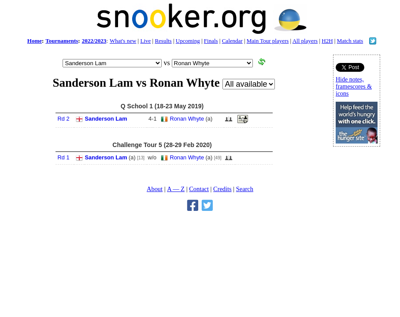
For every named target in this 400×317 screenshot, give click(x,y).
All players (305, 40)
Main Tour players (268, 40)
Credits (222, 188)
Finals (211, 40)
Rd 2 (64, 118)
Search (244, 188)
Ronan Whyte (187, 118)
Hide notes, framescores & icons (354, 86)
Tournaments (61, 40)
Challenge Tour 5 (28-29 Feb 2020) (161, 144)
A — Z (176, 188)
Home (34, 40)
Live (145, 40)
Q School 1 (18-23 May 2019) (162, 106)
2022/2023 (94, 40)
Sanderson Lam (106, 118)
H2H (327, 40)
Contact (199, 188)
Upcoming (188, 40)
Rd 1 (64, 157)
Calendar (232, 40)
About (155, 188)
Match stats (350, 40)
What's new (123, 40)
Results (163, 40)
